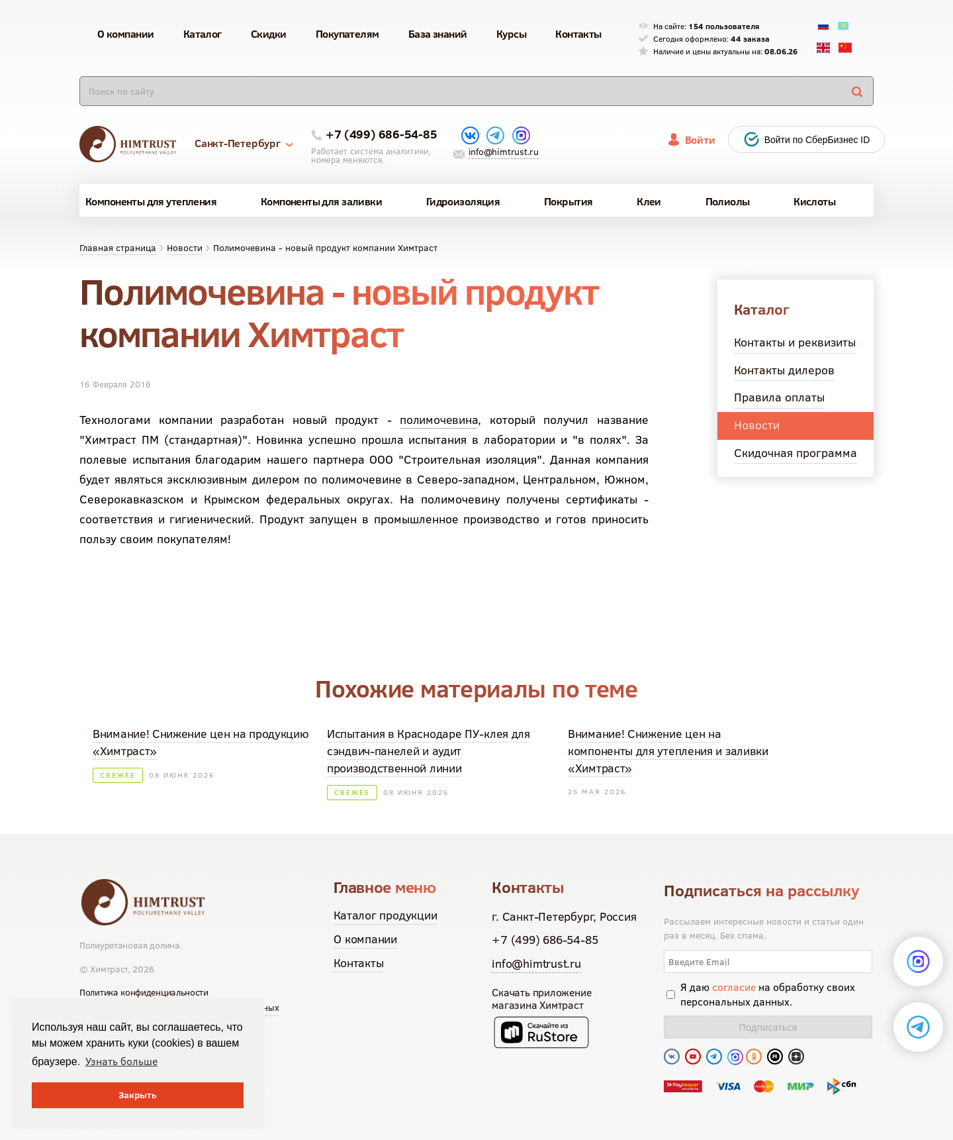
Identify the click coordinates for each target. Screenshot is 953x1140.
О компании (365, 939)
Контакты (358, 963)
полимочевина (439, 419)
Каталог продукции (385, 915)
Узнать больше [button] (121, 1061)
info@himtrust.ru (504, 151)
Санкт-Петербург (244, 143)
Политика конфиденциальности (143, 992)
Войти (700, 139)
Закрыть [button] (137, 1095)
